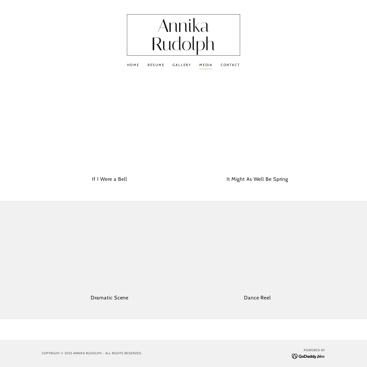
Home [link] (133, 65)
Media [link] (206, 65)
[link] (183, 49)
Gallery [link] (182, 65)
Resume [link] (156, 65)
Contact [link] (230, 65)
